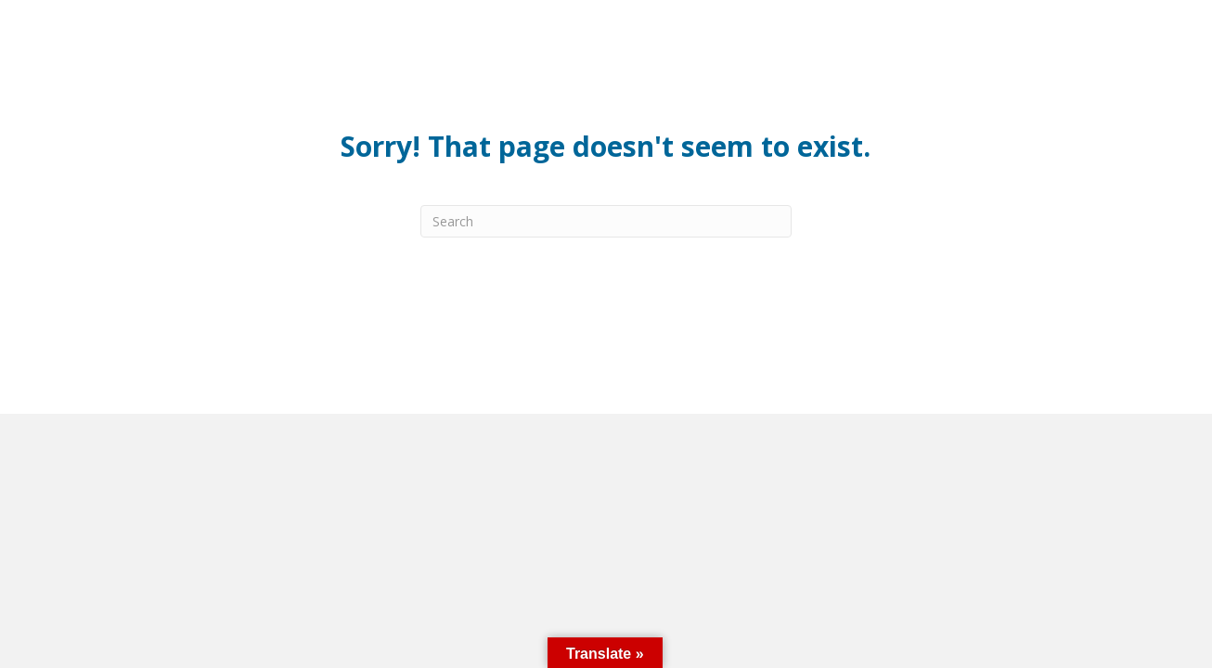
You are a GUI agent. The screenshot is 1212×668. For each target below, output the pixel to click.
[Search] (606, 221)
